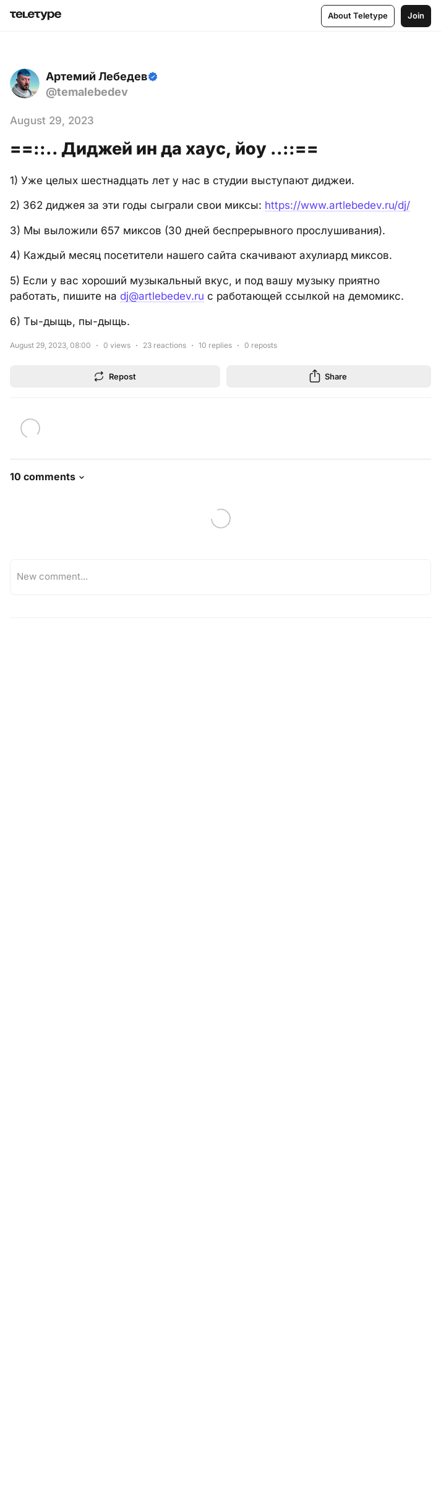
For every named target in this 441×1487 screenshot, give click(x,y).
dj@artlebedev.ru (162, 296)
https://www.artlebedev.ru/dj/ (337, 205)
